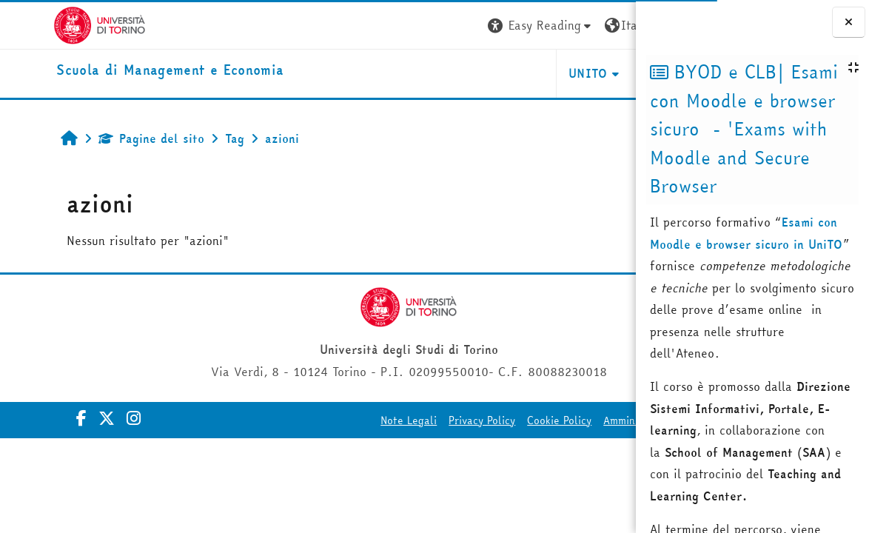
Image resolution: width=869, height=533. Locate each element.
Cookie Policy (431, 420)
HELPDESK (546, 73)
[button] (412, 25)
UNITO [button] (460, 73)
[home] (116, 70)
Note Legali (280, 420)
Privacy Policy (354, 420)
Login (609, 25)
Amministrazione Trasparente (547, 420)
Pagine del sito (105, 138)
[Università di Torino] (46, 24)
